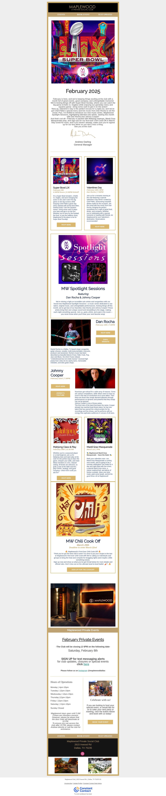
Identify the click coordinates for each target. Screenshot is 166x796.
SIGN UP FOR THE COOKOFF (83, 570)
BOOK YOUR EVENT (100, 722)
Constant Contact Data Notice (92, 783)
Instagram (83, 671)
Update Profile (77, 783)
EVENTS (61, 15)
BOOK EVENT (83, 15)
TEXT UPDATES (105, 15)
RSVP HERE (66, 225)
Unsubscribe (68, 783)
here (86, 664)
